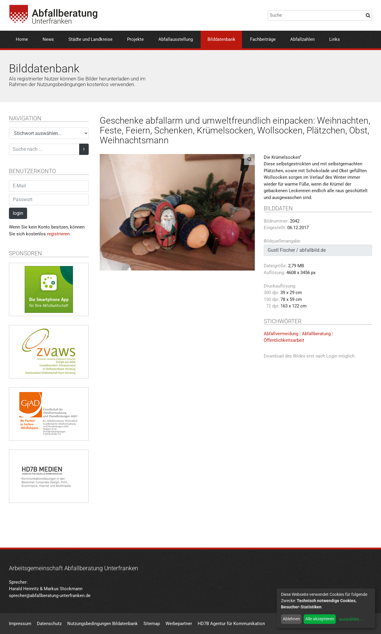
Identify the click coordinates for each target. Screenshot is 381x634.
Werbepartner (178, 623)
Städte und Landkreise (90, 39)
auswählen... (351, 619)
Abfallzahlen (302, 39)
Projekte (135, 39)
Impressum (20, 623)
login (18, 213)
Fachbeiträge (263, 39)
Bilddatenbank (221, 39)
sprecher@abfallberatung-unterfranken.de (49, 595)
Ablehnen (291, 618)
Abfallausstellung (175, 39)
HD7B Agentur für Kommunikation (231, 623)
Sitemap (151, 623)
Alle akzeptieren (319, 618)
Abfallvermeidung (281, 333)
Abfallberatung (316, 333)
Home (22, 39)
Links (334, 39)
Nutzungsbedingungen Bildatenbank (102, 623)
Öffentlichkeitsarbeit (284, 340)
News (48, 39)
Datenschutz (49, 623)
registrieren (58, 234)
